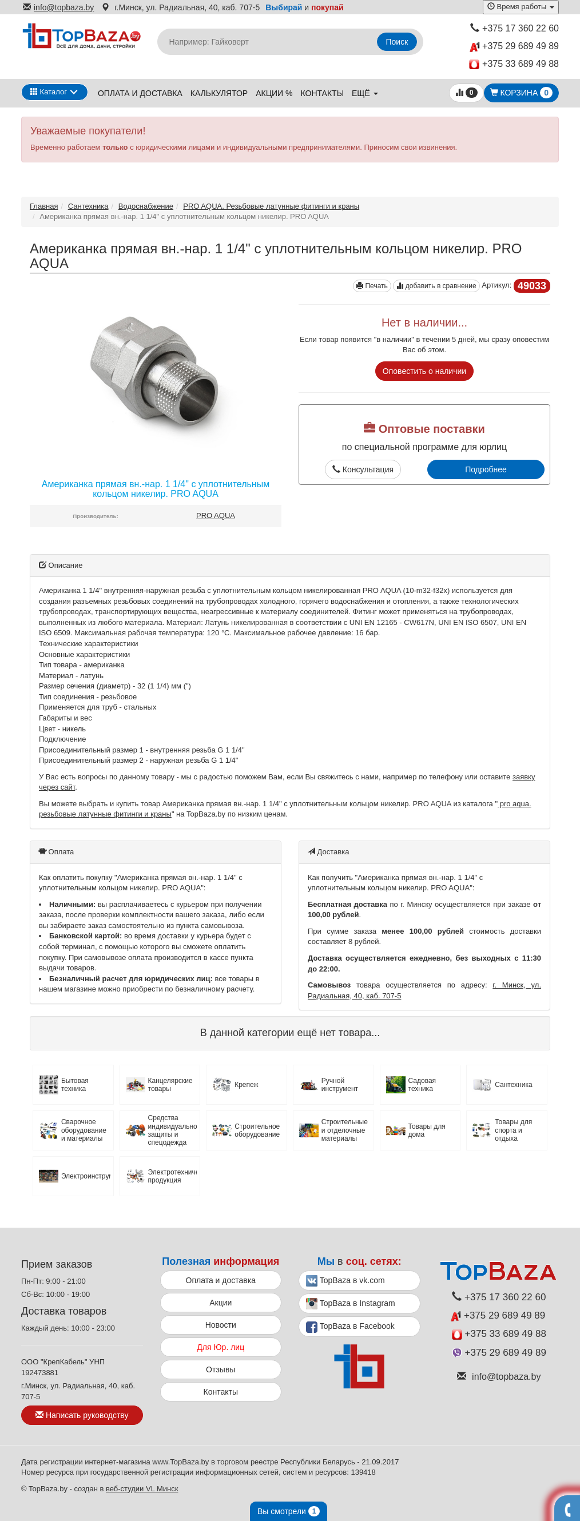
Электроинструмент (85, 1176)
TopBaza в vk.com (345, 1281)
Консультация (363, 469)
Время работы (520, 6)
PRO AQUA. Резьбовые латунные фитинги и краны (271, 206)
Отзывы (220, 1369)
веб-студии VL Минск (142, 1488)
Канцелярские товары (170, 1085)
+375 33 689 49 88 (514, 64)
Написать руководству (81, 1415)
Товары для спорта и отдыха (513, 1130)
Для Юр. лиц (220, 1347)
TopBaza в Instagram (350, 1303)
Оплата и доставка (140, 93)
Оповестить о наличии (424, 371)
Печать (372, 286)
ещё (365, 93)
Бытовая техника (75, 1085)
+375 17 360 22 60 (514, 28)
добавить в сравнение (436, 286)
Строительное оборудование (257, 1130)
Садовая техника (422, 1085)
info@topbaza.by (58, 7)
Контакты (322, 93)
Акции (220, 1302)
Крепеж (246, 1085)
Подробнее (486, 469)
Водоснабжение (145, 206)
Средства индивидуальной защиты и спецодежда (172, 1130)
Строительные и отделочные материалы (344, 1130)
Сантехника (88, 206)
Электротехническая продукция (172, 1176)
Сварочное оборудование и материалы (83, 1130)
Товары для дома (427, 1130)
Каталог (48, 91)
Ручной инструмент (339, 1085)
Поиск (397, 41)
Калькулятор (219, 93)
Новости (220, 1324)
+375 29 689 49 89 (514, 46)
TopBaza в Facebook (350, 1327)
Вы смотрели (288, 1511)
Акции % (274, 93)
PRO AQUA (215, 515)
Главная (44, 206)
